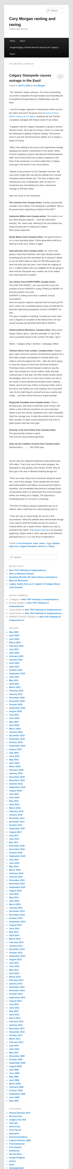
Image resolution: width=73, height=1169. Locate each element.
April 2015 (14, 901)
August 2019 (15, 749)
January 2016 (15, 877)
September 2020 (17, 708)
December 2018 (16, 777)
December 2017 (16, 818)
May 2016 (13, 866)
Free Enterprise (25, 543)
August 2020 (15, 711)
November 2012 (17, 990)
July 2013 (14, 963)
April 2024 (14, 639)
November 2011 (17, 1032)
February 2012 (16, 1021)
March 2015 (15, 904)
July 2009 (14, 1070)
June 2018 (14, 797)
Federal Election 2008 (20, 1140)
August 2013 (15, 959)
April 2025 (14, 635)
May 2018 (13, 801)
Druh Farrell (15, 1130)
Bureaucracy (15, 1116)
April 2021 (14, 684)
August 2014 (15, 925)
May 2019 (13, 759)
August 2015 (15, 890)
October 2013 (15, 952)
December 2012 (16, 987)
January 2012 (15, 1025)
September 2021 (17, 673)
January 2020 (15, 732)
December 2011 (16, 1028)
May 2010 (13, 1052)
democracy (14, 1126)
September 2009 (17, 1063)
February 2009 (16, 1087)
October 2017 (15, 825)
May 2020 (13, 722)
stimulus (42, 546)
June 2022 (14, 663)
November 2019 (17, 739)
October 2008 (15, 1090)
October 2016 (15, 852)
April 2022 (14, 666)
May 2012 (13, 1011)
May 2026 (13, 632)
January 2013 (15, 983)
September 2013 (17, 956)
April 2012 (14, 1014)
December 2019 (16, 735)
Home (12, 41)
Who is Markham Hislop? (21, 573)
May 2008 (13, 1101)
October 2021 (15, 670)
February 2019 (16, 770)
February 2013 (16, 980)
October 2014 (15, 918)
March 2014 (15, 939)
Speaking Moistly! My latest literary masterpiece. (33, 577)
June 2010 (14, 1049)
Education (14, 1133)
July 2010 (14, 1045)
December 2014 (16, 911)
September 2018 (17, 787)
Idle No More (15, 1154)
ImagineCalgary (17, 1157)
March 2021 (15, 687)
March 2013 (15, 977)
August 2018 (15, 790)
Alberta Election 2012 (19, 1113)
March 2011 (15, 1039)
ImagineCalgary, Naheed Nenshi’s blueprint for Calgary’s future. (34, 50)
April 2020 (14, 725)
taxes (35, 543)
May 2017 (13, 842)
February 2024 (16, 646)
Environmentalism (18, 1137)
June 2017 (14, 839)
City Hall (13, 1123)
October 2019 (15, 742)
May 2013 (13, 970)
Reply (50, 546)
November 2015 (17, 883)
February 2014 (16, 942)
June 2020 (14, 718)
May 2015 (13, 897)
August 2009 (15, 1066)
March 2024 (15, 642)
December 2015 (16, 880)
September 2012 (17, 997)
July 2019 (14, 753)
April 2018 (14, 804)
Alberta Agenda (41, 530)
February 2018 (16, 811)
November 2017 (17, 821)
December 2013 (16, 949)
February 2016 (16, 873)
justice (12, 1161)
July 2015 (14, 894)
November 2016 (17, 849)
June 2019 (14, 756)
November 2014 (17, 915)
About (22, 41)
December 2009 (16, 1056)
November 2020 (17, 701)
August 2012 (15, 1001)
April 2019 (14, 763)
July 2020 (14, 715)
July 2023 (14, 649)
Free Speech (15, 1147)
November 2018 (17, 780)
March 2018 (15, 808)
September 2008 (17, 1094)
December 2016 (16, 846)
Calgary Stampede (28, 546)
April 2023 (14, 653)
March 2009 (15, 1083)
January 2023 (15, 659)
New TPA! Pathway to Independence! (27, 570)
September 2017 (17, 828)
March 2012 (15, 1018)
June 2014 (14, 928)
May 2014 (13, 932)
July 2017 (14, 835)
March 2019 (15, 766)
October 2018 (15, 784)
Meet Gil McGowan (18, 580)
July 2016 (14, 859)
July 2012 (14, 1004)
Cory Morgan (39, 86)
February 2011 (16, 1042)
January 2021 (15, 694)
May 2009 (13, 1076)
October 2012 (15, 994)
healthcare (14, 1150)
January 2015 (15, 908)
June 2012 (14, 1008)
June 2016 (14, 863)
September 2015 (17, 887)
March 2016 (15, 870)
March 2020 (15, 728)
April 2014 (14, 935)
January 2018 (15, 815)
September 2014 (17, 921)
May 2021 (13, 680)
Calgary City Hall (17, 1119)
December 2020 (16, 697)
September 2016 (17, 856)
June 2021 (14, 677)
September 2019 (17, 746)
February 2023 (16, 656)
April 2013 (14, 973)
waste (42, 543)
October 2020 (15, 704)
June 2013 (14, 966)
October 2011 (15, 1035)
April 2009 (14, 1080)
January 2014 (15, 946)
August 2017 (15, 832)
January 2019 (15, 773)
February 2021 (16, 690)
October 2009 (15, 1059)
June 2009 (14, 1073)
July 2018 (14, 794)
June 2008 (14, 1097)
